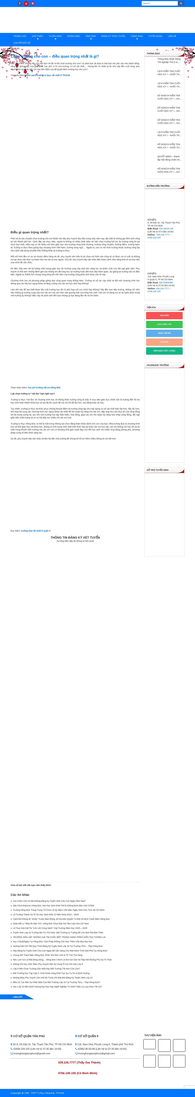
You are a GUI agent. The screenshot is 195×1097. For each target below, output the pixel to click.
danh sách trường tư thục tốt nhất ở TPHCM (47, 75)
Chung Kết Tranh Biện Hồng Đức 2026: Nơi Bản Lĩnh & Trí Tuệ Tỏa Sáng (47, 955)
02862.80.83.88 (85, 1049)
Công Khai (137, 36)
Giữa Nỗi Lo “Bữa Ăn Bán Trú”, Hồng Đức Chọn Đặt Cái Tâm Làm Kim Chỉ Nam (51, 923)
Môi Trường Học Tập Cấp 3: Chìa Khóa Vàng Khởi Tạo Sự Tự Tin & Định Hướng (51, 973)
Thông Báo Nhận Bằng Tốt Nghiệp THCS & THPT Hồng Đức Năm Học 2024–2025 (169, 61)
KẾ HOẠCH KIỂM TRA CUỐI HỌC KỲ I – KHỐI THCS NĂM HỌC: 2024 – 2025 (170, 122)
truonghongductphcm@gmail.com (30, 1053)
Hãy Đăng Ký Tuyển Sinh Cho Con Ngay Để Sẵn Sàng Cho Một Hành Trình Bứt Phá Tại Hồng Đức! (60, 950)
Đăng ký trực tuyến (113, 36)
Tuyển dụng (155, 36)
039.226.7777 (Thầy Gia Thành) (79, 1062)
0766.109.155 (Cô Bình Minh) (77, 1073)
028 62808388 (166, 282)
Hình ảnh (91, 36)
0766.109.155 (154, 237)
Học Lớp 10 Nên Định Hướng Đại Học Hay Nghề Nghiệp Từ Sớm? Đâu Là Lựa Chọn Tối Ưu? (57, 986)
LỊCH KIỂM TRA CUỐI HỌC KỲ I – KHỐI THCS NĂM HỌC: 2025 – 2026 (170, 85)
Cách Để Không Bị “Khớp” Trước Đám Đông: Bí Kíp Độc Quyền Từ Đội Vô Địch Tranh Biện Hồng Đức (61, 919)
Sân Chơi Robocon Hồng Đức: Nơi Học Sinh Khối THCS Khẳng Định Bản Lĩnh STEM (53, 905)
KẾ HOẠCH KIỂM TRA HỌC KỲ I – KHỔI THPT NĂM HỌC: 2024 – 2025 (170, 146)
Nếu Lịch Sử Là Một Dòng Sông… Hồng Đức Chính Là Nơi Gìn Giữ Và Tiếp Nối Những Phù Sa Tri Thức (62, 959)
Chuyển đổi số (22, 43)
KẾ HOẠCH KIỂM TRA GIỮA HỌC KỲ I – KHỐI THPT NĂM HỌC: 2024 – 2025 (170, 170)
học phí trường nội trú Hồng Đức (44, 387)
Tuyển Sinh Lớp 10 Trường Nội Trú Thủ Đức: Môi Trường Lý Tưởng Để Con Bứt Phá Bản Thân (58, 932)
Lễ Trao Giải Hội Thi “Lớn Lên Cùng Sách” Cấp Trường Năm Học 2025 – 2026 (50, 928)
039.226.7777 (163, 234)
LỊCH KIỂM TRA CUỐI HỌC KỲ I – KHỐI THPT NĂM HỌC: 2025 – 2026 (170, 73)
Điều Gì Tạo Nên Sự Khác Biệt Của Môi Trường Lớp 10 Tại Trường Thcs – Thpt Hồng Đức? (56, 982)
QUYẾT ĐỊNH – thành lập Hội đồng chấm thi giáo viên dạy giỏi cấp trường (169, 158)
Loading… (75, 712)
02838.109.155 (20, 1049)
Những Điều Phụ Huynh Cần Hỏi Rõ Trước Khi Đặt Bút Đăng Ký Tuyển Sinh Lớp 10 (52, 977)
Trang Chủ (20, 36)
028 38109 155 (166, 228)
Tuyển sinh (55, 36)
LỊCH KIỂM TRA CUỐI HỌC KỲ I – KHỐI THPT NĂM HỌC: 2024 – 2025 (170, 134)
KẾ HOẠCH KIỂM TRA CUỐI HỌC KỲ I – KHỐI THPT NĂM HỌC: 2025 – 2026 (170, 97)
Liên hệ (172, 36)
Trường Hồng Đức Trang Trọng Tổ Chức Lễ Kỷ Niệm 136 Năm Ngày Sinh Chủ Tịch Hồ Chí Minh (59, 910)
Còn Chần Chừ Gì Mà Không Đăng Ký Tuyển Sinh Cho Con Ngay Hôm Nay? (49, 901)
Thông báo (73, 36)
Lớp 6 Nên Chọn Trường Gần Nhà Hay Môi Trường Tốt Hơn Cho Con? (46, 968)
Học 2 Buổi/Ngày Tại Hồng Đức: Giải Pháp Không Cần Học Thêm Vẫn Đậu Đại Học (52, 941)
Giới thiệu (37, 36)
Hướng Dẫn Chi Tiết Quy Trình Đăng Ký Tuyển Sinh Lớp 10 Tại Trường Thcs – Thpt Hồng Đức (58, 946)
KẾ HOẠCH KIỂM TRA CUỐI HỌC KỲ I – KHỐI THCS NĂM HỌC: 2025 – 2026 (170, 109)
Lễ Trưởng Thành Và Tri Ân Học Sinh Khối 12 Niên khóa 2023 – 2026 (46, 914)
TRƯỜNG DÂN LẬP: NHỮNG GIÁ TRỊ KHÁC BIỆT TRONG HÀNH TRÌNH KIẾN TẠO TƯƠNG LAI (59, 937)
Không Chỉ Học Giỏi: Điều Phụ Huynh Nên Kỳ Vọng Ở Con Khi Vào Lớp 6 (48, 964)
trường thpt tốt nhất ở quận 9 (35, 531)
